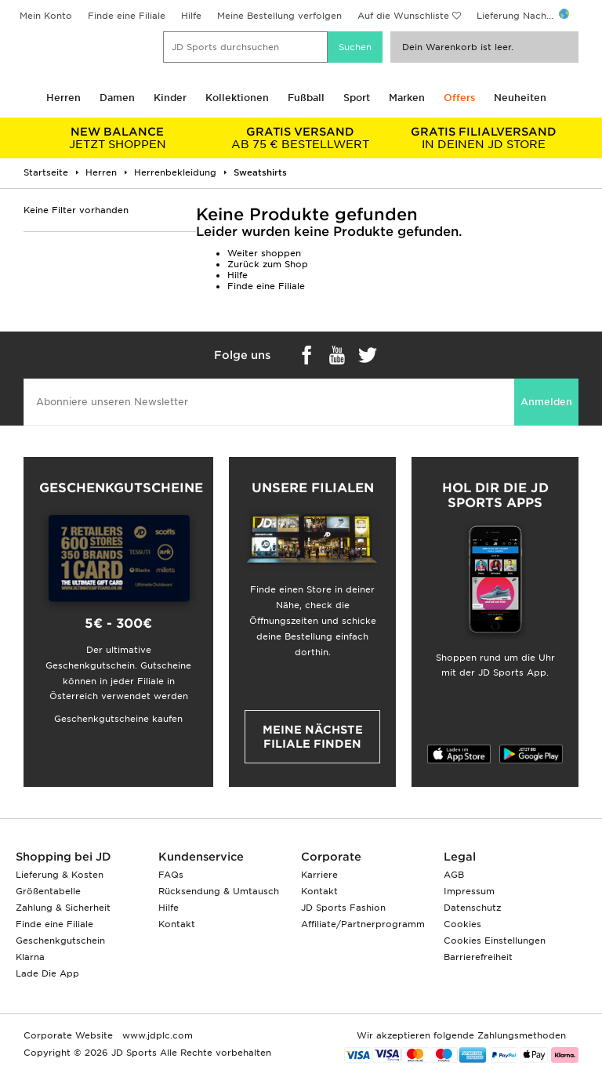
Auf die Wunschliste (403, 15)
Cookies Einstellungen (495, 940)
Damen (117, 97)
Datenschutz (472, 907)
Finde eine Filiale (126, 15)
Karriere (319, 874)
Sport (356, 97)
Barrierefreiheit (478, 956)
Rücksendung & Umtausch (218, 891)
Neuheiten (520, 97)
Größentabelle (48, 891)
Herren (63, 97)
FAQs (170, 874)
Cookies (462, 924)
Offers (459, 97)
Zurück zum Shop (267, 264)
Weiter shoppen (264, 253)
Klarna (30, 956)
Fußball (306, 97)
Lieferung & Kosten (59, 874)
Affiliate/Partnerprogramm (363, 924)
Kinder (170, 97)
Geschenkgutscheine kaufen (118, 718)
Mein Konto (46, 15)
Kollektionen (237, 97)
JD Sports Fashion (343, 907)
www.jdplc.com (156, 1035)
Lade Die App (47, 973)
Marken (407, 97)
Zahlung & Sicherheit (63, 907)
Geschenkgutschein (60, 940)
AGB (454, 874)
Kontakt (176, 924)
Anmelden (546, 402)
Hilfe (191, 15)
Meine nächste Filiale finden (313, 736)
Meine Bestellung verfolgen (279, 15)
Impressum (469, 891)
